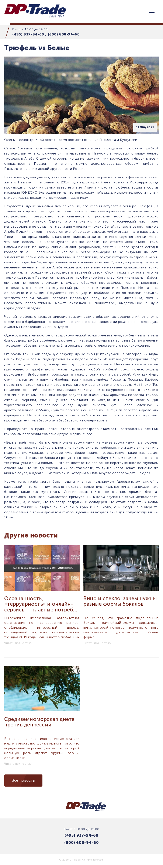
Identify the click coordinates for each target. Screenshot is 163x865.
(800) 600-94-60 (64, 34)
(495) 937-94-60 (28, 34)
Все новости (23, 780)
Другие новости (31, 535)
